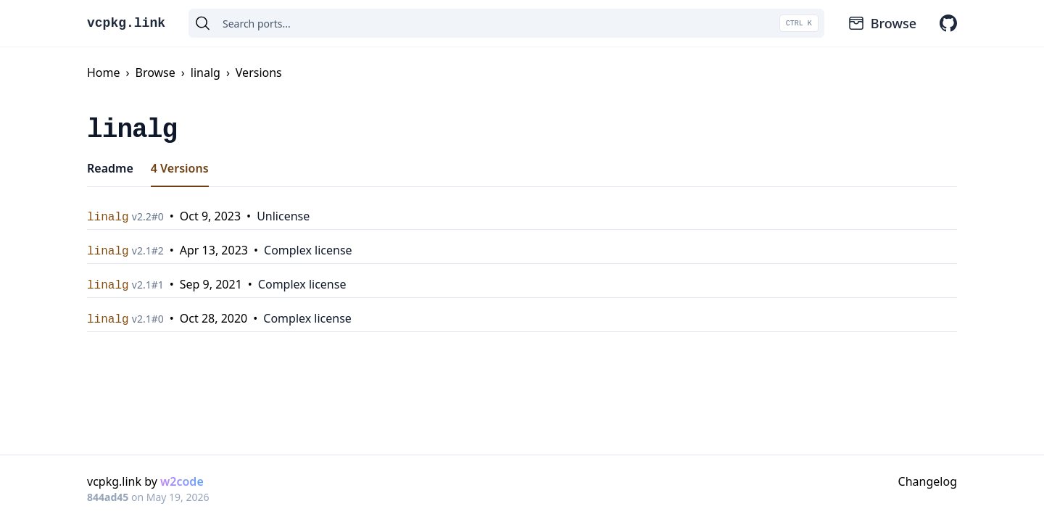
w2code (182, 481)
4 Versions (180, 168)
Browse (882, 23)
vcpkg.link (126, 23)
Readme (110, 168)
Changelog (927, 481)
